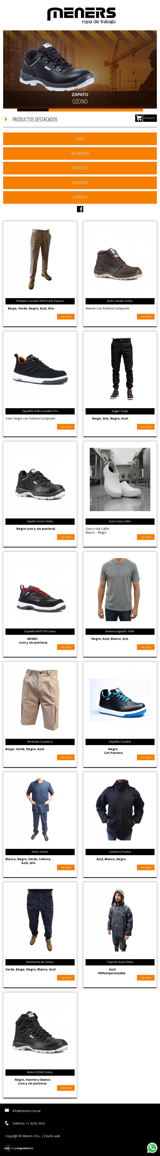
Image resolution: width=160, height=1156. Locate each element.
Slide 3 (96, 110)
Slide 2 (64, 110)
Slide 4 (127, 110)
